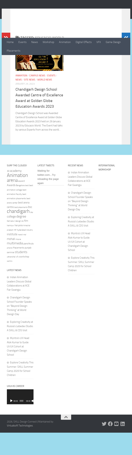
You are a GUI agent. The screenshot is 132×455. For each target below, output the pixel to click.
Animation (65, 42)
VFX (98, 42)
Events (22, 42)
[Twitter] (104, 446)
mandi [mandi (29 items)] (20, 257)
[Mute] (29, 423)
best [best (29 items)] (27, 208)
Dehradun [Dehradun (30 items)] (11, 243)
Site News (29, 102)
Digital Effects (84, 42)
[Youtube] (116, 446)
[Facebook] (110, 446)
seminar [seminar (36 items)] (10, 274)
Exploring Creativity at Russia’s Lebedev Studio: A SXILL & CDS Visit (20, 348)
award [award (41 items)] (21, 203)
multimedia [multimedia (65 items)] (15, 266)
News (34, 42)
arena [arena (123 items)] (12, 202)
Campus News (37, 97)
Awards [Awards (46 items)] (11, 207)
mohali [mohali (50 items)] (11, 261)
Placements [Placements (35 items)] (18, 270)
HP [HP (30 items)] (15, 252)
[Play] (11, 423)
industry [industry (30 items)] (29, 252)
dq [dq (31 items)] (22, 243)
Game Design (113, 42)
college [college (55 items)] (11, 239)
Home (10, 42)
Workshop (48, 42)
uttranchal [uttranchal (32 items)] (11, 279)
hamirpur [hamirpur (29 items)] (10, 248)
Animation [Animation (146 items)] (17, 198)
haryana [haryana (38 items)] (19, 247)
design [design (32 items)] (18, 243)
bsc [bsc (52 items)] (30, 229)
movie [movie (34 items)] (18, 261)
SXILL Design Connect (39, 12)
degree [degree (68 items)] (21, 239)
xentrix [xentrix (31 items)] (9, 283)
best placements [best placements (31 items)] (21, 229)
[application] (20, 419)
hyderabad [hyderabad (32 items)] (21, 252)
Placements (13, 50)
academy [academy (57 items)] (16, 193)
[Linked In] (122, 446)
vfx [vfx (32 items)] (17, 279)
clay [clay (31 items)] (31, 234)
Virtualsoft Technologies (20, 447)
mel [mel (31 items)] (24, 257)
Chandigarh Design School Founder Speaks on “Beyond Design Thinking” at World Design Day (19, 328)
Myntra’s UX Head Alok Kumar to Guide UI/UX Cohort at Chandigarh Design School (18, 369)
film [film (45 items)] (26, 243)
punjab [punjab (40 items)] (28, 270)
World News (44, 102)
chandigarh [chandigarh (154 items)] (18, 234)
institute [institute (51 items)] (12, 256)
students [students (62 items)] (21, 274)
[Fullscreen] (32, 423)
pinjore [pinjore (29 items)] (9, 270)
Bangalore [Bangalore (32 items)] (20, 208)
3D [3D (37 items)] (8, 193)
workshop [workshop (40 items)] (24, 279)
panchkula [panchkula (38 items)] (29, 265)
